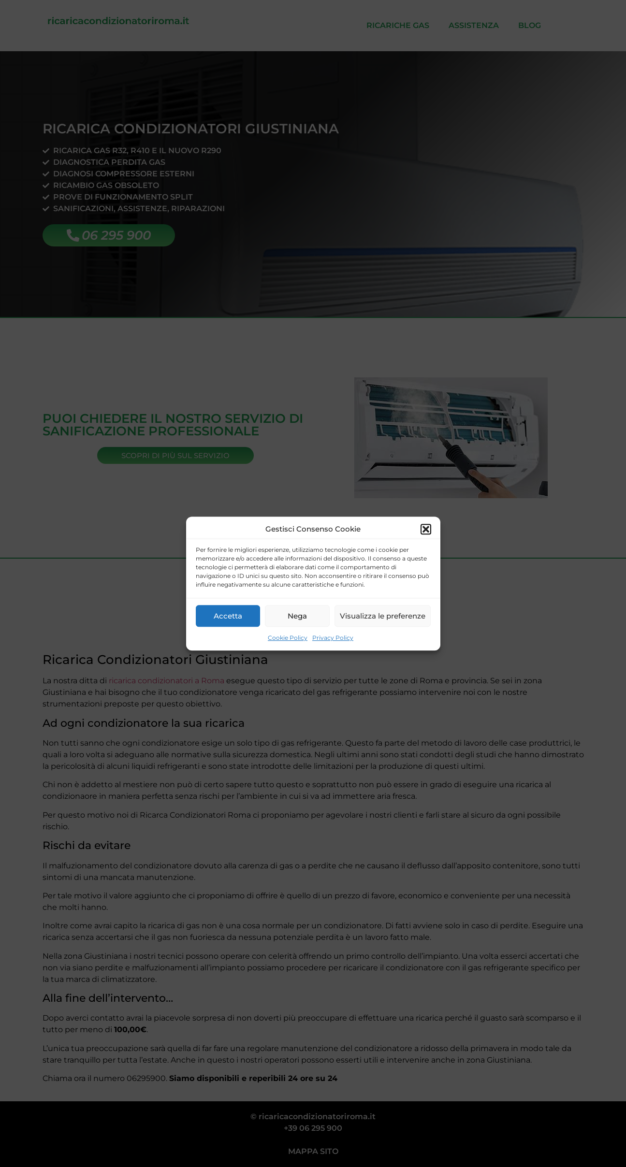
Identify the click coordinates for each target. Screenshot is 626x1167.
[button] (426, 529)
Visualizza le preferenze (382, 615)
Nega (297, 615)
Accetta (228, 615)
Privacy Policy (332, 637)
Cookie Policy (287, 637)
